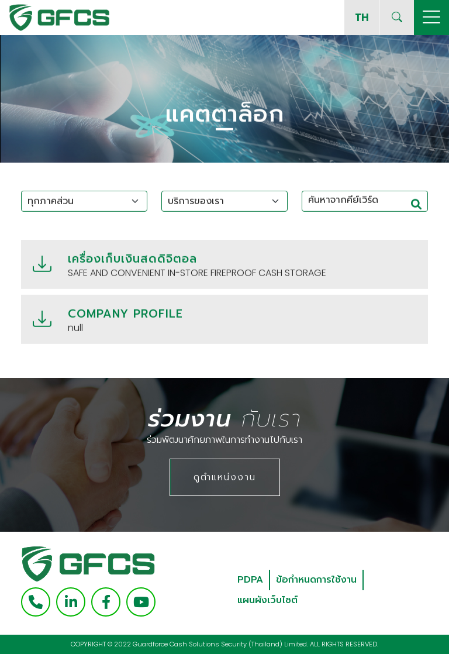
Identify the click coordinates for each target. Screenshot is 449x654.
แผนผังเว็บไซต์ (267, 600)
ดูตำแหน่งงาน (225, 477)
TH (361, 17)
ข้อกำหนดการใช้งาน (316, 580)
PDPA (250, 580)
